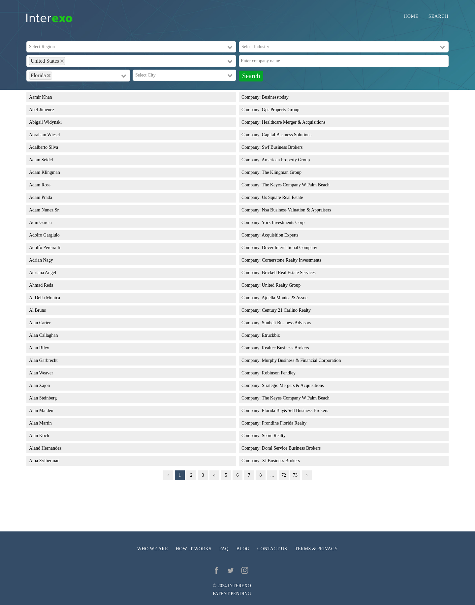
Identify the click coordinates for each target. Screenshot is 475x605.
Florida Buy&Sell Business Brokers (295, 410)
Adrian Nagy (41, 260)
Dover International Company (289, 247)
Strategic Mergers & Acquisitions (293, 385)
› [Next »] (307, 475)
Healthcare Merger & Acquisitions (294, 122)
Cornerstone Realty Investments (291, 260)
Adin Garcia (40, 222)
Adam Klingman (44, 172)
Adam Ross (39, 184)
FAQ (224, 548)
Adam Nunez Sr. (44, 209)
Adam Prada (40, 197)
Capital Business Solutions (286, 134)
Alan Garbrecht (43, 360)
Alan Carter (40, 322)
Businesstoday (275, 97)
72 (283, 475)
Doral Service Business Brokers (291, 448)
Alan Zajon (39, 385)
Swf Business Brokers (282, 147)
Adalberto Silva (43, 147)
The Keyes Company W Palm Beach (296, 184)
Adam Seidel (41, 159)
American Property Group (286, 159)
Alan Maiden (41, 410)
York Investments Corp (283, 222)
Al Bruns (37, 310)
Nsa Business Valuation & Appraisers (296, 209)
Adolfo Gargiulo (44, 235)
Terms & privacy (316, 548)
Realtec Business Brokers (285, 347)
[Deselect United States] (62, 61)
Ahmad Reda (41, 285)
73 (295, 475)
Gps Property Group (281, 109)
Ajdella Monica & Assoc (284, 297)
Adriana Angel (42, 272)
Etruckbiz (271, 335)
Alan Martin (40, 423)
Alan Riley (39, 347)
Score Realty (274, 435)
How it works (193, 548)
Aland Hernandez (45, 448)
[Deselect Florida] (48, 75)
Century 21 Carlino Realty (286, 310)
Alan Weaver (41, 372)
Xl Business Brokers (281, 460)
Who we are (152, 548)
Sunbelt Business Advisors (286, 322)
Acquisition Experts (280, 235)
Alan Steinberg (43, 398)
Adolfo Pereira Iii (45, 247)
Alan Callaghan (43, 335)
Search (438, 16)
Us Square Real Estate (282, 197)
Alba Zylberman (44, 460)
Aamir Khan (40, 97)
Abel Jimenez (41, 109)
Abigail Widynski (45, 122)
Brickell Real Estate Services (289, 272)
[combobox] (131, 46)
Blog (243, 548)
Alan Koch (39, 435)
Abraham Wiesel (44, 134)
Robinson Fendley (279, 372)
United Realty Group (281, 285)
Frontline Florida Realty (284, 423)
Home (411, 16)
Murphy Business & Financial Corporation (301, 360)
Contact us (272, 548)
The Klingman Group (282, 172)
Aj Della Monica (44, 297)
